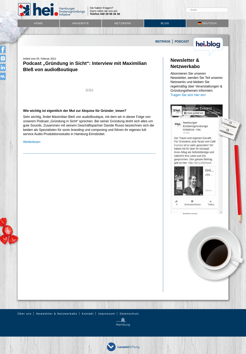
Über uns (25, 313)
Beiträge (162, 41)
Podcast (182, 41)
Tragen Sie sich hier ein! (188, 95)
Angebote (80, 23)
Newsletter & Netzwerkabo (56, 313)
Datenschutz (129, 313)
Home (38, 23)
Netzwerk (122, 23)
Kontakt (88, 313)
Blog (165, 23)
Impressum (106, 313)
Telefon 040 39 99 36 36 (105, 13)
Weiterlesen (31, 142)
